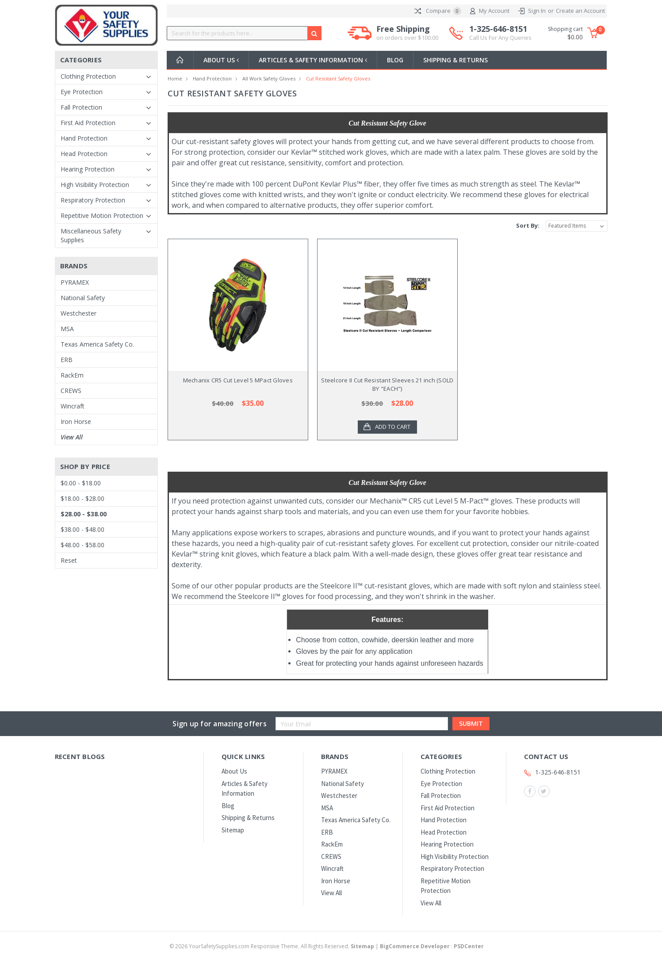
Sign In (537, 11)
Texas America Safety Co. (97, 344)
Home (175, 78)
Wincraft (72, 406)
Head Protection (84, 153)
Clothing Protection (88, 76)
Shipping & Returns (459, 60)
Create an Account (580, 11)
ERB (67, 359)
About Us (222, 60)
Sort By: (528, 225)
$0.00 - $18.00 (81, 483)
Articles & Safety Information (315, 60)
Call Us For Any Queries (500, 38)
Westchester (78, 313)
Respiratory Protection (93, 200)
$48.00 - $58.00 (82, 545)
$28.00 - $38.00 (84, 514)
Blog (398, 60)
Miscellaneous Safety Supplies (91, 235)
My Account (489, 11)
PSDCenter (469, 946)
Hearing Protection (88, 169)
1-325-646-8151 (500, 33)
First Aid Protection (88, 122)
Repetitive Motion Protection (102, 215)
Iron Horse (76, 421)
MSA (67, 328)
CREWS (71, 390)
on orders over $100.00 (407, 38)
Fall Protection (81, 107)
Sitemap (233, 830)
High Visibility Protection (95, 184)
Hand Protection (84, 138)
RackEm (72, 375)
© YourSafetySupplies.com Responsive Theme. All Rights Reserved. (272, 946)
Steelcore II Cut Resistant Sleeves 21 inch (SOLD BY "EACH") (387, 384)
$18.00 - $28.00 (82, 498)
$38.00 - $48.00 (82, 529)
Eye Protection (82, 92)
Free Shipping (407, 33)
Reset (69, 560)
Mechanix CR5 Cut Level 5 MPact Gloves (238, 380)
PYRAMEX (75, 282)
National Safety (83, 298)
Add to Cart (392, 427)
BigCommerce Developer (415, 946)
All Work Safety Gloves (268, 78)
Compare (437, 11)
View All (72, 437)
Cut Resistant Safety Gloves (338, 78)
